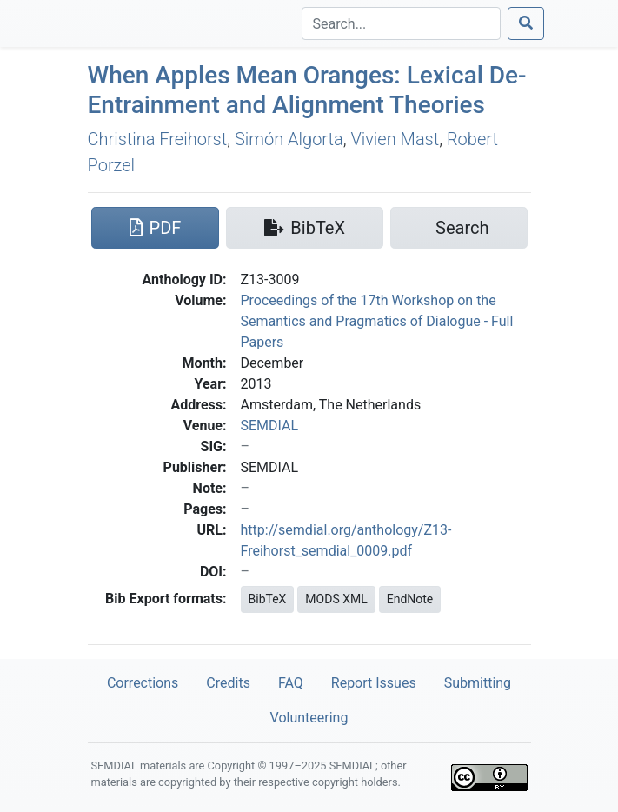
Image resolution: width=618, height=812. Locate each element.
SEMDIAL (270, 425)
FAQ (290, 683)
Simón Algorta (289, 139)
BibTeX (268, 599)
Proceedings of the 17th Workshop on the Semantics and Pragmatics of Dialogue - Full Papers (377, 321)
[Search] (401, 23)
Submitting (477, 683)
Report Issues (373, 683)
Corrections (142, 683)
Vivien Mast (394, 139)
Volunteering (309, 717)
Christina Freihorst (158, 139)
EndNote (410, 599)
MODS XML (336, 599)
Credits (228, 683)
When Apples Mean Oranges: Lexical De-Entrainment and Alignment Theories (307, 90)
